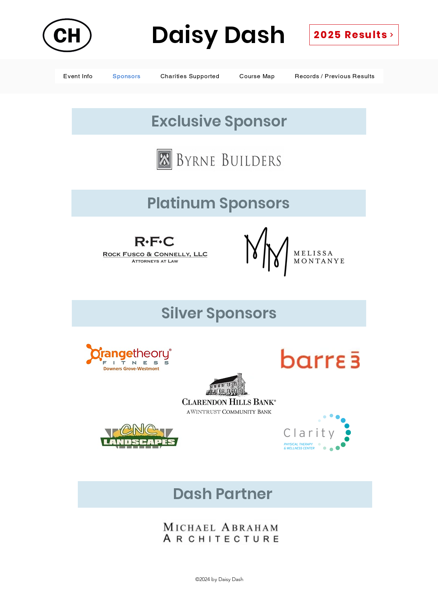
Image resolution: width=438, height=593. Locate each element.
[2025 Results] (354, 34)
